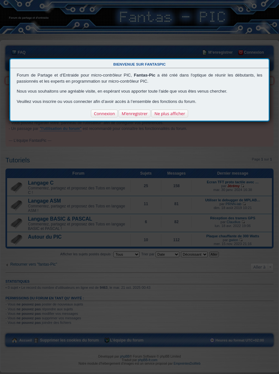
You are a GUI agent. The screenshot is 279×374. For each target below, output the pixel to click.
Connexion (104, 113)
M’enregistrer (135, 113)
